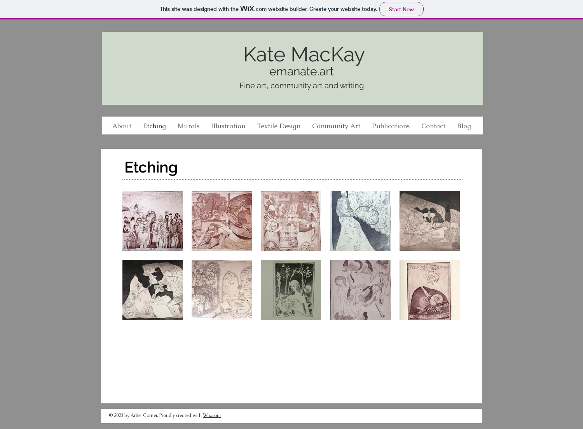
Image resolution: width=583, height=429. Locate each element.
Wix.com (212, 415)
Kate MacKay (304, 54)
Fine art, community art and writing (301, 85)
